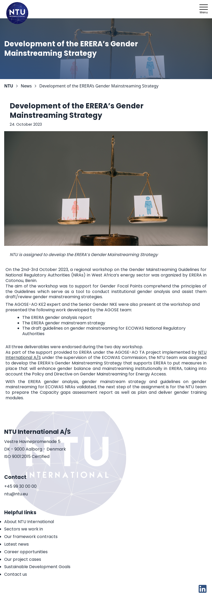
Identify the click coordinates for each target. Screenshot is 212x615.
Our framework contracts (31, 537)
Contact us (15, 574)
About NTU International (29, 522)
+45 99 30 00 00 (20, 486)
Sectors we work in (23, 529)
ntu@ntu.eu (16, 494)
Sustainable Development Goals (37, 567)
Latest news (16, 544)
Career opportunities (26, 552)
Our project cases (22, 559)
